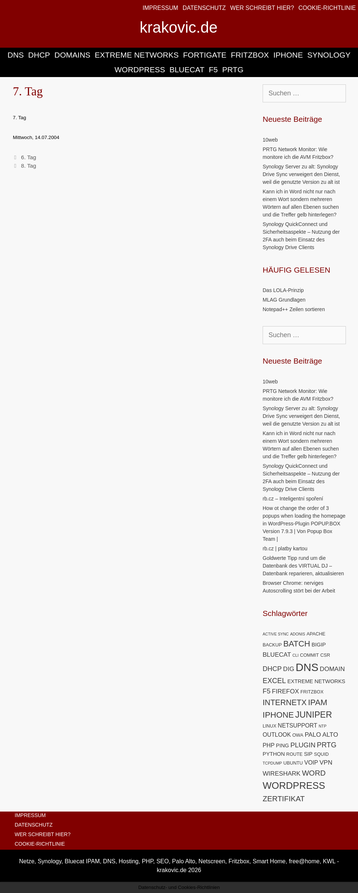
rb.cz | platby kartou (285, 548)
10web (270, 140)
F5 (213, 69)
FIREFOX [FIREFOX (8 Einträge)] (285, 691)
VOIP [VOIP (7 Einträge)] (311, 762)
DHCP (39, 55)
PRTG (233, 69)
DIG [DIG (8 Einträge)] (288, 669)
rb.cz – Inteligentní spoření (293, 499)
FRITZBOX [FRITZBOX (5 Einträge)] (312, 692)
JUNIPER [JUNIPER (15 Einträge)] (313, 714)
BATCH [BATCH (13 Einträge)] (296, 643)
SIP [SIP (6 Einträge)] (308, 754)
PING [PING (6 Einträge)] (282, 745)
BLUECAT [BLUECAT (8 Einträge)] (277, 654)
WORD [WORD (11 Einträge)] (314, 773)
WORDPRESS (139, 69)
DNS (15, 55)
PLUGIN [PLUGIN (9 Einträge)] (303, 745)
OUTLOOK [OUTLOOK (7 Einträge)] (277, 735)
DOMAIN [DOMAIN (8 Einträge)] (332, 669)
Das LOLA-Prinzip (283, 290)
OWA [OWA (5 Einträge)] (297, 735)
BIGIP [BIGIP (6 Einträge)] (318, 645)
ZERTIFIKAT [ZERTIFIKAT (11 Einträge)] (284, 799)
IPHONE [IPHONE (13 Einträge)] (278, 714)
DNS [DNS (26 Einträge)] (307, 667)
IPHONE (288, 55)
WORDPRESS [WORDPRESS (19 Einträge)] (294, 785)
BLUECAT (186, 69)
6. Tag (28, 157)
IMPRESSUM (160, 8)
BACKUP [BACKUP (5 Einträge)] (272, 645)
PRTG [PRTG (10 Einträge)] (326, 745)
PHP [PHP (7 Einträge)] (268, 745)
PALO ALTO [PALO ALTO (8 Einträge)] (321, 734)
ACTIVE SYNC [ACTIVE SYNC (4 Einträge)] (276, 634)
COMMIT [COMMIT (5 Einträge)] (309, 655)
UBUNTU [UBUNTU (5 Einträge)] (293, 763)
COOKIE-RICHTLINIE (327, 8)
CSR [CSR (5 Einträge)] (325, 655)
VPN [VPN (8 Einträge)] (325, 762)
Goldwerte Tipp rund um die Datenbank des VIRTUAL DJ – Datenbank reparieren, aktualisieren (303, 565)
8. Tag (28, 166)
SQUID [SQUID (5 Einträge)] (321, 754)
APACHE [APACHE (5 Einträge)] (316, 634)
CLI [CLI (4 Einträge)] (295, 655)
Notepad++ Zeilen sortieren (294, 309)
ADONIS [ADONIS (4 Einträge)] (297, 634)
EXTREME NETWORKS (137, 55)
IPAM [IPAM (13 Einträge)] (318, 702)
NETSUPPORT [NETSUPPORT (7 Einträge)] (297, 725)
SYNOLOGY (329, 55)
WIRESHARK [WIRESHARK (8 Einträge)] (281, 773)
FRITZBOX (250, 55)
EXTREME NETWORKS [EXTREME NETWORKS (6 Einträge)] (316, 681)
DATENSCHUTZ (204, 8)
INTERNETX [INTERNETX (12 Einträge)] (285, 702)
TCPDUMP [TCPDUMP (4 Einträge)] (272, 763)
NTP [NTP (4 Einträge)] (322, 726)
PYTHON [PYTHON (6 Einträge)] (274, 754)
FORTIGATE (204, 55)
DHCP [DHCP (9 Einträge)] (272, 669)
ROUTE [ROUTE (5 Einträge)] (294, 754)
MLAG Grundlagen (284, 300)
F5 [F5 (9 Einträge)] (266, 691)
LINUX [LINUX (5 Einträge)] (269, 726)
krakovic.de (179, 27)
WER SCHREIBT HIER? (262, 8)
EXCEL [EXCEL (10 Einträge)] (274, 681)
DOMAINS (72, 55)
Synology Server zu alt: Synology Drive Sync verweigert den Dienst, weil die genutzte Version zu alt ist (301, 174)
